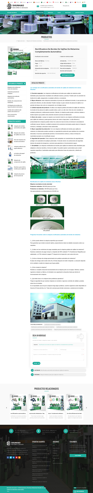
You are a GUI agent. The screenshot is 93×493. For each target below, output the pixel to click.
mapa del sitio (56, 458)
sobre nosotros (26, 12)
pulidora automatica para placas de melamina (41, 329)
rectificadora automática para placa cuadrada (67, 327)
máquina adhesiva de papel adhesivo (19, 147)
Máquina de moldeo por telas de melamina (14, 88)
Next (86, 407)
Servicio (50, 12)
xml (53, 460)
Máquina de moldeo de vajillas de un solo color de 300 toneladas (19, 134)
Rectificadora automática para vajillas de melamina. (42, 327)
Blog (8, 491)
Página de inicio (12, 12)
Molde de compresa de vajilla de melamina (39, 478)
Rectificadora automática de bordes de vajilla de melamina (55, 370)
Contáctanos (79, 12)
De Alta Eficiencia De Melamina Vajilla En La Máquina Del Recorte (75, 413)
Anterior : (36, 370)
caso (59, 12)
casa (54, 445)
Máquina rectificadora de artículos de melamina (40, 454)
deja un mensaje (78, 491)
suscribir (78, 455)
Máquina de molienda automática (34, 40)
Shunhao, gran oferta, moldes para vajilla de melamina (20, 168)
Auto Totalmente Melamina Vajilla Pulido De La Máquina (56, 413)
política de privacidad (57, 463)
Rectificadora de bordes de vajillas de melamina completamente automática (56, 344)
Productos (39, 12)
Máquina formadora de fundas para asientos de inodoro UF (40, 474)
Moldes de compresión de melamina (15, 101)
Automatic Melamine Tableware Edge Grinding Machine (37, 413)
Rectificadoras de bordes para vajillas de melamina (41, 466)
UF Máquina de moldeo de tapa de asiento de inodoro (15, 106)
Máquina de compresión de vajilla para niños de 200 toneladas (19, 161)
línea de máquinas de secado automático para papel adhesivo (19, 140)
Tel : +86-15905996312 (20, 430)
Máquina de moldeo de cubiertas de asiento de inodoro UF (40, 470)
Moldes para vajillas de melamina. (39, 481)
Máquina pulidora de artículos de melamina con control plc (67, 329)
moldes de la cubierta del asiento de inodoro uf (14, 110)
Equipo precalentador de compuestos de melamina (41, 462)
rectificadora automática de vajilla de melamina (18, 413)
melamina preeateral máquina (13, 92)
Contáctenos (56, 455)
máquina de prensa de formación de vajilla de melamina (19, 175)
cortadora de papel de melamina (19, 154)
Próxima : (35, 374)
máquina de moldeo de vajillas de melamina (39, 450)
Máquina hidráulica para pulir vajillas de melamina (51, 374)
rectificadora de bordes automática (52, 324)
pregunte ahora (67, 75)
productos (55, 450)
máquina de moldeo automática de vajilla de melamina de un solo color (19, 127)
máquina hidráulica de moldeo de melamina (39, 458)
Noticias (68, 12)
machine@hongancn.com (47, 7)
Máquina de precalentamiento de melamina (39, 446)
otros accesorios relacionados (12, 115)
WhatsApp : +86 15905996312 (21, 432)
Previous (6, 407)
